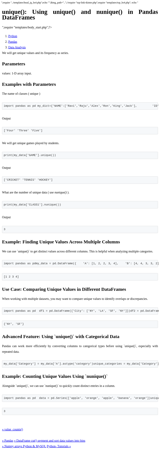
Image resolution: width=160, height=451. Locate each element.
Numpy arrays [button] (12, 446)
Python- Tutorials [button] (59, 446)
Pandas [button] (7, 440)
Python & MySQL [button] (34, 446)
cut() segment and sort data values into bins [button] (58, 440)
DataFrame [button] (22, 440)
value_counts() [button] (12, 429)
